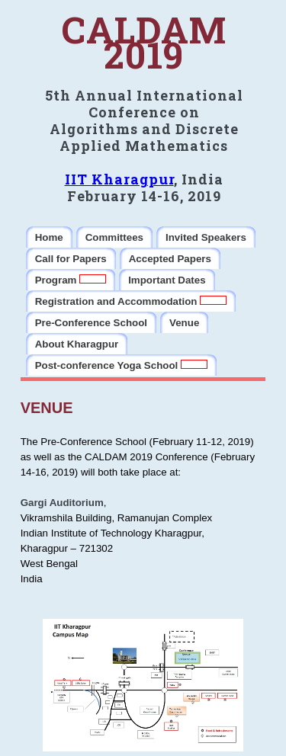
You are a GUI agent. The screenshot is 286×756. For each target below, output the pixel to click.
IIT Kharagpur (119, 179)
